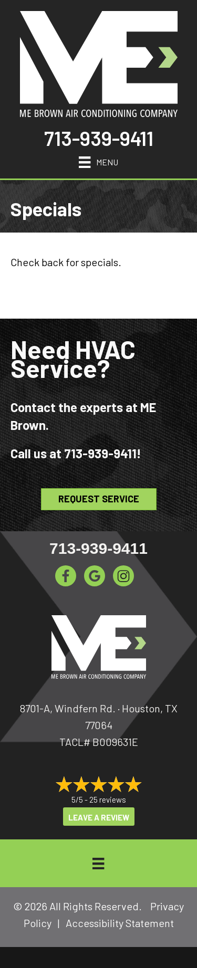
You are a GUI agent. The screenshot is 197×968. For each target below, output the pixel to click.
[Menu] (98, 160)
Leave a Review (98, 817)
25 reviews (107, 799)
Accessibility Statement (120, 923)
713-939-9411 (98, 138)
